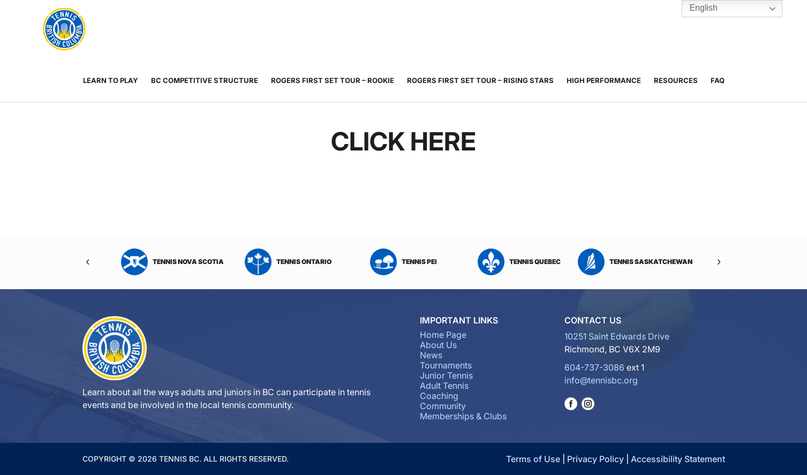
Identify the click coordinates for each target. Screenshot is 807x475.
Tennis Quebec (519, 261)
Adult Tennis (407, 30)
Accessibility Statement (678, 459)
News (260, 30)
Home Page (443, 334)
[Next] (718, 261)
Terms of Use (533, 459)
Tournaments (312, 30)
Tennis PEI (403, 261)
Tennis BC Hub (738, 29)
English (696, 8)
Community (508, 30)
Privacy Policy (595, 459)
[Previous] (88, 261)
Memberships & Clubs (570, 30)
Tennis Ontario (288, 261)
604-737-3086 (594, 367)
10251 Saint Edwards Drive (616, 336)
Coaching (452, 30)
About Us (224, 30)
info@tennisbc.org (601, 380)
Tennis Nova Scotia (172, 261)
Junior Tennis (367, 30)
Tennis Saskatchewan (635, 261)
